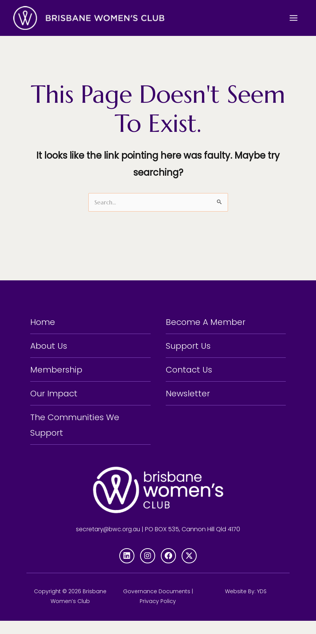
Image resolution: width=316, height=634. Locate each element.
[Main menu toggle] (293, 17)
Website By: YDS (246, 604)
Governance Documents (156, 604)
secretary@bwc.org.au (108, 542)
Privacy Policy (158, 614)
